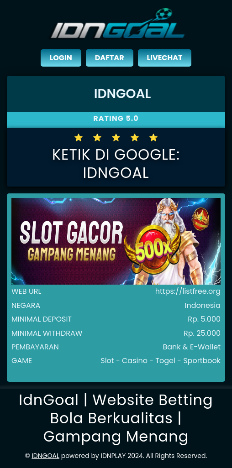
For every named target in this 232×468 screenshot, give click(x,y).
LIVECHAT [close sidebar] (165, 57)
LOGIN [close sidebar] (61, 57)
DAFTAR (109, 57)
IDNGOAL (45, 455)
